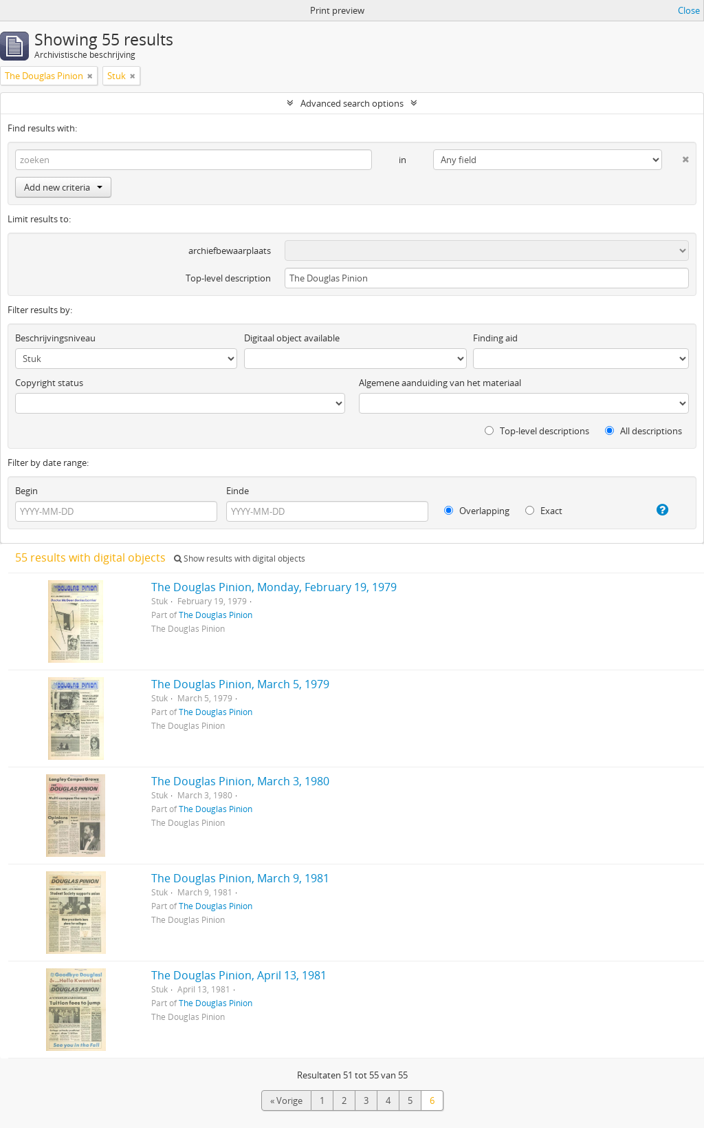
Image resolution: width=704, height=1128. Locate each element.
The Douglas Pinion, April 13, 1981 (239, 975)
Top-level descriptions (537, 431)
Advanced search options (352, 103)
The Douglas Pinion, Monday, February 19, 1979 (274, 587)
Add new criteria (63, 187)
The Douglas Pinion (215, 614)
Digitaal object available (292, 338)
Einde (237, 491)
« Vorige (286, 1100)
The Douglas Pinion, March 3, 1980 (240, 781)
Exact (543, 510)
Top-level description (228, 278)
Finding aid (495, 338)
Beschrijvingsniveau (55, 338)
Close (689, 10)
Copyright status (49, 382)
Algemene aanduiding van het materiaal (440, 382)
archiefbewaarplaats (229, 250)
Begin (26, 491)
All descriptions (643, 431)
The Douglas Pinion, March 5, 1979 (240, 684)
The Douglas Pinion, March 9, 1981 (240, 878)
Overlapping (476, 510)
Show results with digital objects (239, 558)
